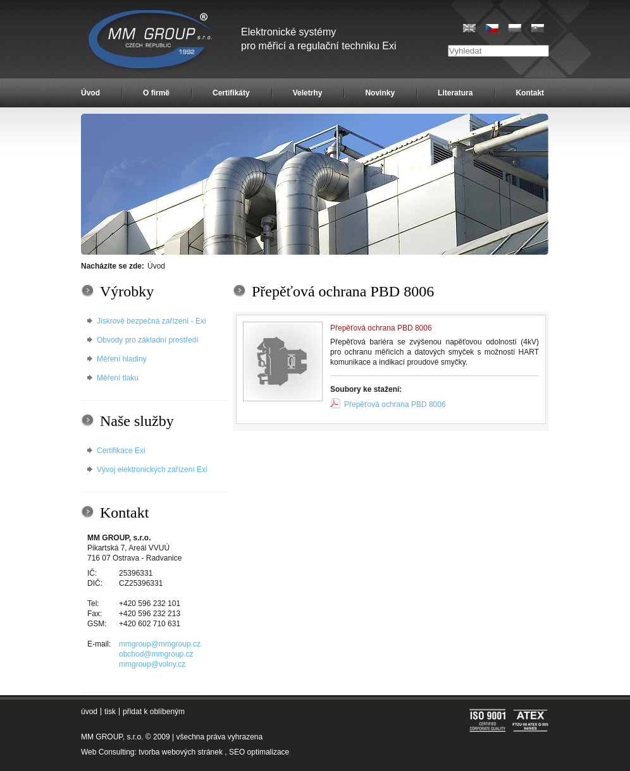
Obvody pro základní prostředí (148, 340)
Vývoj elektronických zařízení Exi (152, 469)
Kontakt (530, 92)
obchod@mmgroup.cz (156, 654)
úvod (89, 711)
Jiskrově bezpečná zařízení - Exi (151, 321)
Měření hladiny (122, 359)
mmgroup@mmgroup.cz (160, 644)
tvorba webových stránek (181, 752)
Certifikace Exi (121, 450)
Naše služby (137, 421)
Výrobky (127, 291)
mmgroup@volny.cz (152, 664)
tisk (110, 711)
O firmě (156, 92)
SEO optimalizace (259, 752)
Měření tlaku (118, 377)
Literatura (455, 92)
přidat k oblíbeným (154, 711)
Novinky (380, 92)
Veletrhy (308, 92)
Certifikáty (231, 92)
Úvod (90, 92)
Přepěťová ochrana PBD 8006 (395, 404)
